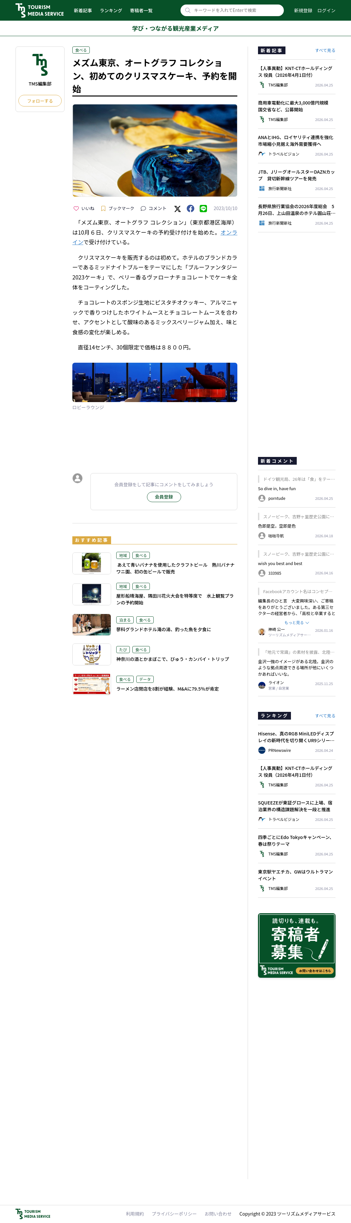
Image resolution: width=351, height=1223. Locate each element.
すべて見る (325, 50)
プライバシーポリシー (174, 1213)
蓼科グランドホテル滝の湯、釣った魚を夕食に (163, 629)
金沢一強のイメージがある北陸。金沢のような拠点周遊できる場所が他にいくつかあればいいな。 (296, 667)
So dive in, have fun (277, 488)
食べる (81, 50)
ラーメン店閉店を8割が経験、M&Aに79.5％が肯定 (167, 688)
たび (123, 649)
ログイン (326, 10)
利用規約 (135, 1213)
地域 (123, 555)
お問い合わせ (218, 1213)
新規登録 (303, 10)
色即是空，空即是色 (277, 526)
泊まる (125, 619)
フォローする (40, 101)
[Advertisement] (154, 437)
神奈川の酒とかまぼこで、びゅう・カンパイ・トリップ (172, 659)
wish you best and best (280, 563)
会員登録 (164, 496)
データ (145, 679)
